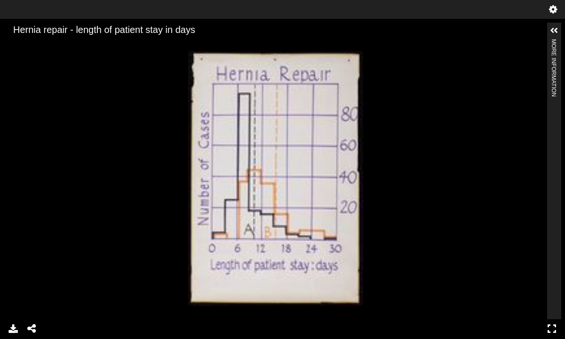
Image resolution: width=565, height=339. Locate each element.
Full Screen (552, 329)
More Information (553, 43)
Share (32, 329)
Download (13, 329)
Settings (553, 9)
